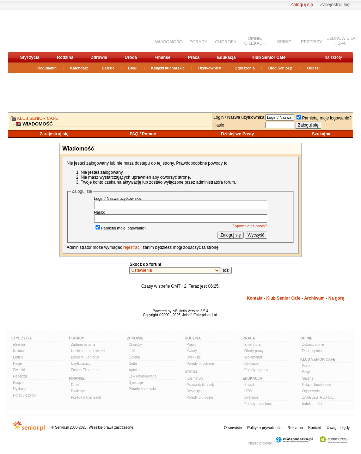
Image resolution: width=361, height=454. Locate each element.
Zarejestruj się (335, 4)
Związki (19, 370)
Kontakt (255, 298)
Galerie (108, 68)
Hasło (218, 125)
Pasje (17, 364)
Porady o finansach (86, 397)
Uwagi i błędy (338, 427)
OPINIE (284, 41)
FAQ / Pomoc (143, 133)
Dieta (133, 364)
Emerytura (252, 344)
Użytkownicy (209, 68)
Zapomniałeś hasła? (249, 226)
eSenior (19, 344)
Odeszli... (315, 68)
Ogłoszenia (245, 68)
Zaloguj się (301, 4)
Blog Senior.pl (281, 68)
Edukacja (226, 57)
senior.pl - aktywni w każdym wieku (45, 30)
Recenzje (20, 376)
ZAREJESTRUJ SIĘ (318, 397)
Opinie (306, 338)
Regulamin (46, 68)
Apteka (134, 370)
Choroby (135, 344)
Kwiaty (191, 351)
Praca (194, 57)
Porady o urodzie (199, 397)
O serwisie (233, 427)
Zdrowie (99, 57)
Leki (132, 351)
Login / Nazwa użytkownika (238, 117)
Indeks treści (312, 404)
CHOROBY (226, 41)
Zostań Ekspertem (85, 370)
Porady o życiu (24, 395)
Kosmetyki (194, 378)
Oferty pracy (253, 351)
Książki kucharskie (167, 68)
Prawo (191, 344)
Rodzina (65, 57)
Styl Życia (21, 338)
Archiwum (314, 298)
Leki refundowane (143, 376)
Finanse (162, 57)
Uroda (131, 57)
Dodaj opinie (312, 351)
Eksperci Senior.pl (85, 357)
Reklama (295, 427)
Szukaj (318, 133)
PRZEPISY (311, 41)
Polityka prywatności (264, 427)
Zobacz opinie (313, 344)
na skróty (333, 57)
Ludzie (18, 357)
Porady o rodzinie (200, 364)
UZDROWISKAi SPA (340, 41)
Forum (307, 366)
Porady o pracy (256, 370)
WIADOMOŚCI (169, 41)
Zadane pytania (83, 344)
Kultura (18, 351)
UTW (248, 391)
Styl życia (29, 57)
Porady (76, 338)
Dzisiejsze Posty (237, 133)
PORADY (198, 41)
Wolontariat (253, 357)
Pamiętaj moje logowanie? (323, 118)
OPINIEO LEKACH (255, 41)
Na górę (336, 298)
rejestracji (132, 247)
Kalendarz (79, 68)
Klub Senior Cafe (268, 57)
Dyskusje (20, 389)
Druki (75, 385)
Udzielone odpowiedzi (88, 351)
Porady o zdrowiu (142, 389)
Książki (18, 383)
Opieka (134, 357)
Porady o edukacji (258, 404)
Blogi (132, 68)
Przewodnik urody (200, 385)
